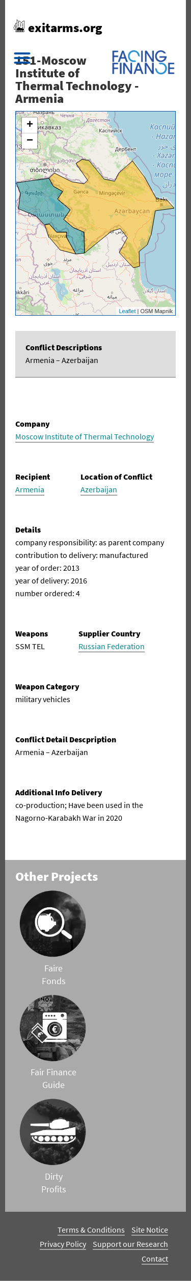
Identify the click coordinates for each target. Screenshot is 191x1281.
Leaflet (127, 311)
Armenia (29, 489)
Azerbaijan (98, 489)
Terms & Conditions (91, 1229)
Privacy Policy (63, 1244)
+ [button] (29, 125)
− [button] (29, 141)
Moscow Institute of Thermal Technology (84, 436)
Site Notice (149, 1229)
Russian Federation (111, 646)
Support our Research (130, 1244)
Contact (155, 1259)
